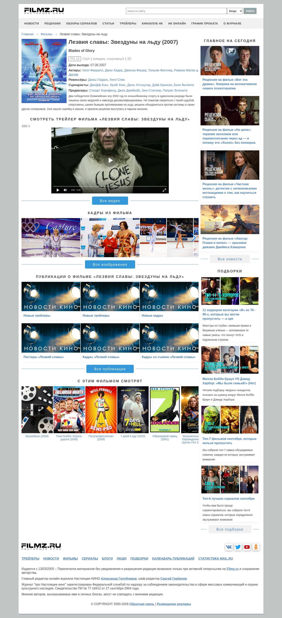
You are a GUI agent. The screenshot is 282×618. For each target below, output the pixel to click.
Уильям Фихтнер (160, 70)
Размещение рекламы (174, 604)
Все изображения (110, 265)
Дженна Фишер (135, 70)
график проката (204, 23)
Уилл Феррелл (92, 70)
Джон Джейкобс (129, 90)
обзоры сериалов (81, 23)
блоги (107, 558)
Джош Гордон (98, 79)
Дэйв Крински (162, 85)
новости (31, 23)
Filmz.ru (233, 568)
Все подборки (229, 529)
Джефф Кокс (99, 85)
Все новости (230, 259)
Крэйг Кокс (118, 85)
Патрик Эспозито (175, 90)
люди (122, 558)
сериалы (90, 558)
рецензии (52, 23)
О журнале (232, 23)
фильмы (70, 558)
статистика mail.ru (215, 558)
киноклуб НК (152, 23)
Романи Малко (184, 70)
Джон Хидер (114, 70)
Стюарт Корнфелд (102, 90)
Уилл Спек (117, 79)
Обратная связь (141, 604)
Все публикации (110, 369)
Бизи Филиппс (184, 85)
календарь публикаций (173, 558)
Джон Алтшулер (139, 85)
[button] (193, 237)
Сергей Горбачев (173, 578)
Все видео (110, 201)
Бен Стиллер (151, 90)
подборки (139, 558)
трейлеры (128, 23)
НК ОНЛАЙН (177, 23)
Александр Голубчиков (119, 578)
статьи (108, 23)
